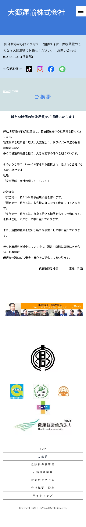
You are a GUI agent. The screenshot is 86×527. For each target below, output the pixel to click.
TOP (43, 448)
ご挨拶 (43, 456)
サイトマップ (43, 495)
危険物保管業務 (43, 464)
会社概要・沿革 (43, 487)
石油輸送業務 (43, 472)
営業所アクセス (43, 479)
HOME (6, 91)
